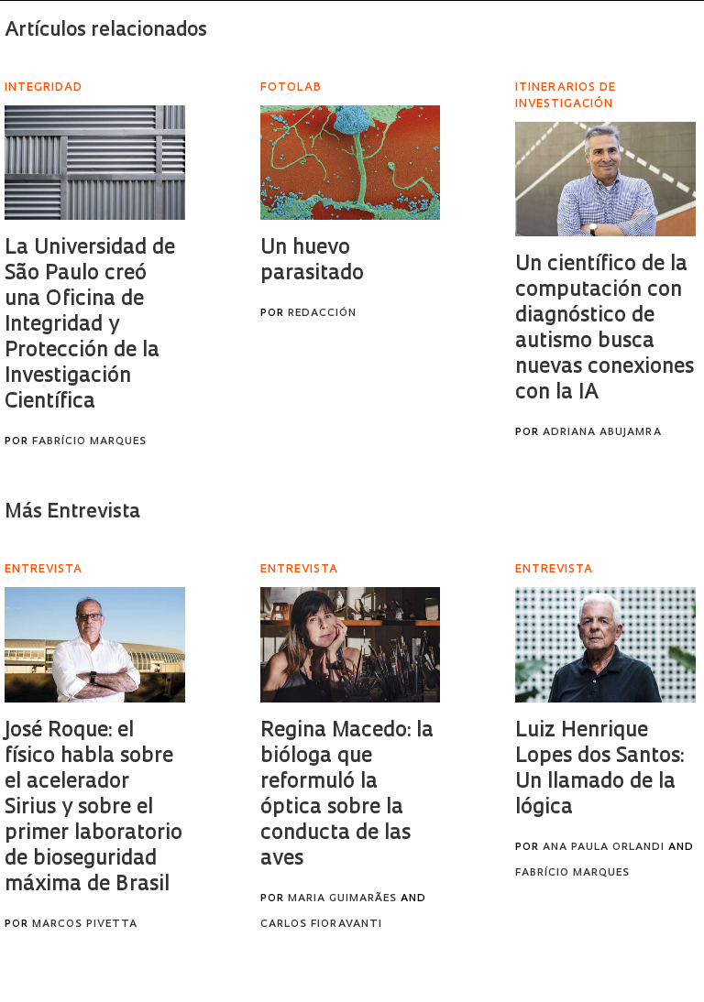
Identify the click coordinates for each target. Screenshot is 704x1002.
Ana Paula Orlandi (604, 848)
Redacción (322, 314)
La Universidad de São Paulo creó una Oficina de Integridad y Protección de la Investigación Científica (90, 325)
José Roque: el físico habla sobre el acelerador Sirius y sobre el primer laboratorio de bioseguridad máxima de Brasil (93, 808)
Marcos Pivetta (85, 925)
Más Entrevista (72, 512)
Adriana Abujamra (602, 433)
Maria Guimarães (342, 899)
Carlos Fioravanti (321, 925)
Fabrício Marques (89, 442)
